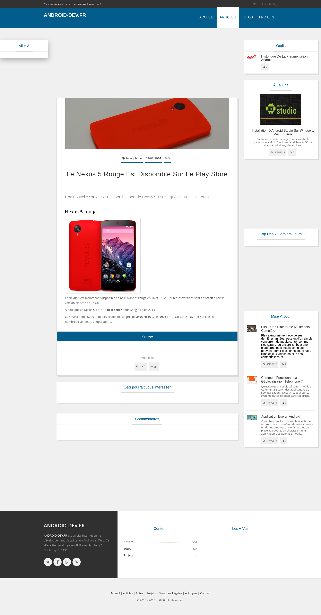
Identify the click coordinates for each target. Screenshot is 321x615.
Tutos (247, 17)
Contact (205, 593)
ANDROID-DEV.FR (55, 535)
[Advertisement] (147, 63)
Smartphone (132, 158)
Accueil (206, 17)
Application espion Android (280, 416)
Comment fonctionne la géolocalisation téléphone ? (282, 379)
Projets (266, 17)
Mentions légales (170, 593)
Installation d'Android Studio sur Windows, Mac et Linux (283, 132)
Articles (228, 17)
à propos (191, 593)
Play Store (194, 317)
